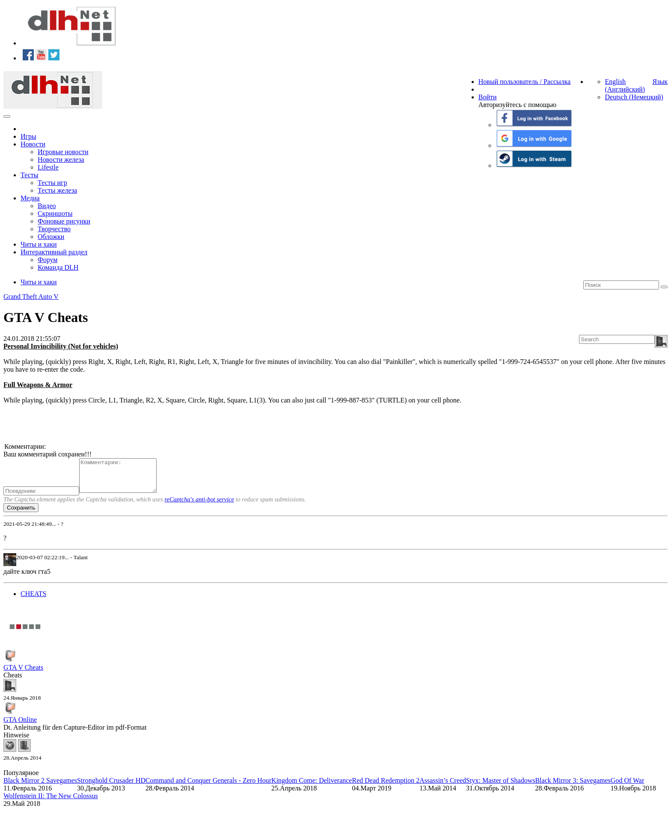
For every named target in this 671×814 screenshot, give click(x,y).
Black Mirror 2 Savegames (40, 786)
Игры (28, 136)
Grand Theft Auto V (31, 296)
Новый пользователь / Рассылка (524, 81)
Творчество (54, 229)
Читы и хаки (39, 244)
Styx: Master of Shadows (500, 786)
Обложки (51, 236)
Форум (47, 259)
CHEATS (33, 600)
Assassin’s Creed (442, 786)
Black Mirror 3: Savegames (572, 786)
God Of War (627, 786)
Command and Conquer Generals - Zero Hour (208, 786)
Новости (33, 144)
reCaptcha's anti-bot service (199, 505)
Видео (47, 205)
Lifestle (48, 167)
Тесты (30, 175)
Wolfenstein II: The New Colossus (50, 802)
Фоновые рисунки (64, 221)
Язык (660, 81)
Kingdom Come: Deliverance (311, 786)
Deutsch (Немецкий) (634, 97)
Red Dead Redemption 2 (385, 786)
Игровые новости (63, 151)
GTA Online (20, 726)
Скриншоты (55, 213)
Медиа (30, 198)
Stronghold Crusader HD (111, 786)
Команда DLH (58, 267)
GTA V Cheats (23, 673)
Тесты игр (52, 182)
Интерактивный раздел (54, 252)
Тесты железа (57, 190)
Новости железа (61, 159)
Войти (487, 97)
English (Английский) (625, 85)
